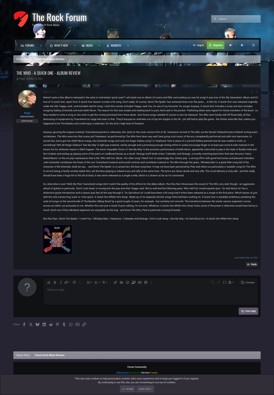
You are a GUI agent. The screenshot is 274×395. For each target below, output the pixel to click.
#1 (257, 92)
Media (89, 45)
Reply (254, 264)
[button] (42, 45)
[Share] (251, 92)
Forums (29, 45)
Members (116, 45)
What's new (61, 45)
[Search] (240, 19)
